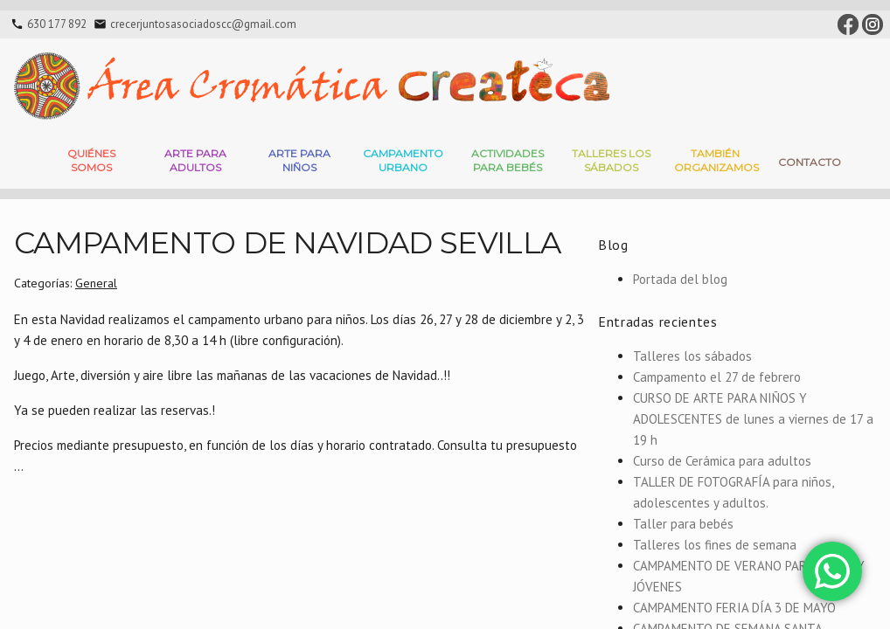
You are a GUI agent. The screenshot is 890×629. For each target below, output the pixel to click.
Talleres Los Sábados (611, 160)
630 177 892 (57, 24)
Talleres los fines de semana (714, 544)
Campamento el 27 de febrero (717, 377)
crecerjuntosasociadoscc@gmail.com (203, 24)
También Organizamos (716, 160)
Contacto (809, 162)
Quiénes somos (91, 160)
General (96, 283)
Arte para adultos (195, 160)
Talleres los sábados (692, 356)
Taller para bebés (683, 523)
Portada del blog (680, 279)
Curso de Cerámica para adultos (722, 461)
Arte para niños (299, 160)
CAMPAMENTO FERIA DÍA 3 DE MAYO (734, 607)
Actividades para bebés (507, 160)
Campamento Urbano (403, 160)
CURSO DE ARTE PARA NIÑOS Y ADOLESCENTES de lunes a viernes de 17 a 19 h (753, 419)
